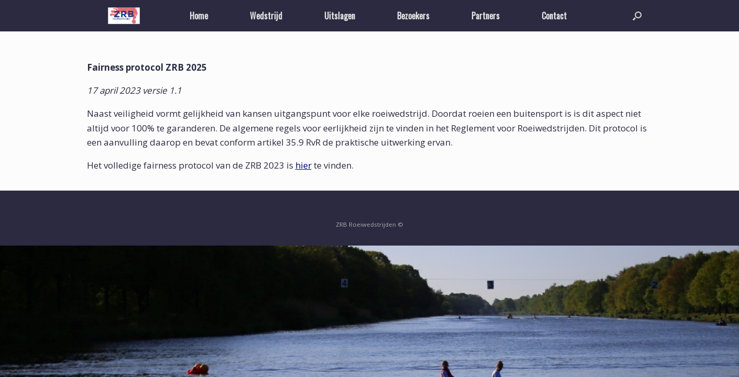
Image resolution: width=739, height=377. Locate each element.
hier (303, 165)
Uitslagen (339, 15)
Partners (485, 15)
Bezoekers (413, 15)
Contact (554, 15)
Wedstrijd (266, 15)
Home (199, 15)
